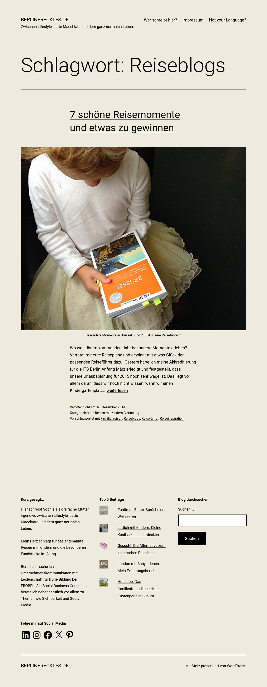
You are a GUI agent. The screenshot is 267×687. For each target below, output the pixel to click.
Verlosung (131, 413)
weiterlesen (117, 390)
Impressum (193, 20)
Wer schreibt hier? (160, 20)
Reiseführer (150, 418)
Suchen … (186, 509)
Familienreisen (111, 418)
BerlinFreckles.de (45, 20)
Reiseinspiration (172, 418)
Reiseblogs (132, 418)
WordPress (236, 666)
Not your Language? (227, 20)
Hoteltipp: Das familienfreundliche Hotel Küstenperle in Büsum (139, 588)
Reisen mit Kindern (109, 413)
